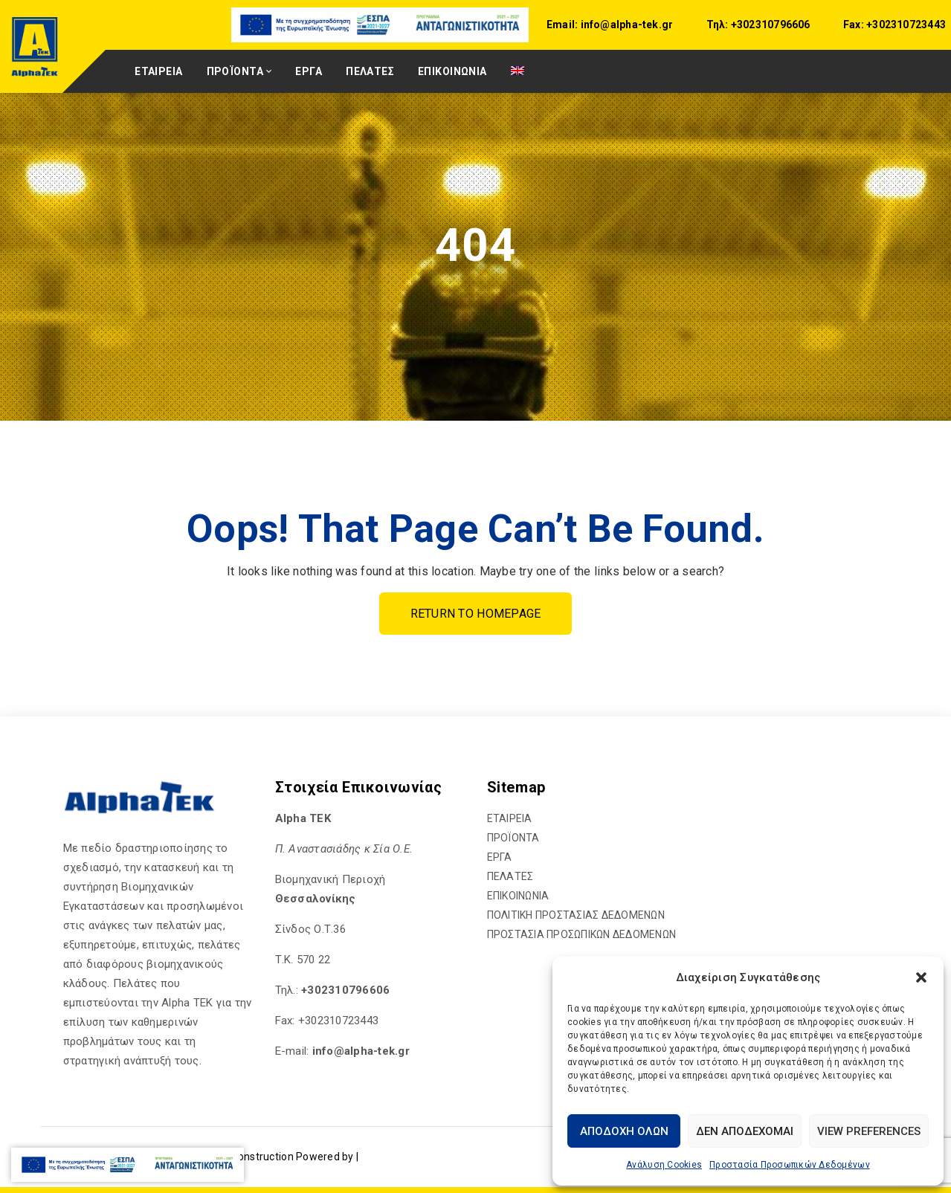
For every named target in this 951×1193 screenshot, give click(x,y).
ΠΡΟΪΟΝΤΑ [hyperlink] (235, 71)
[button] (921, 977)
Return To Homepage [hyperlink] (475, 614)
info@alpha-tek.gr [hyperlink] (625, 24)
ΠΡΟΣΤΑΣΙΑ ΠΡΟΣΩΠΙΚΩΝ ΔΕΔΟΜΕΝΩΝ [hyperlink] (582, 934)
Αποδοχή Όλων (624, 1131)
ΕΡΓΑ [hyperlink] (308, 71)
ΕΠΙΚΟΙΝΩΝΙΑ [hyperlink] (452, 71)
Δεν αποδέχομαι (744, 1131)
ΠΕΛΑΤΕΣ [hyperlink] (370, 71)
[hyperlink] (381, 24)
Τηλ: (717, 24)
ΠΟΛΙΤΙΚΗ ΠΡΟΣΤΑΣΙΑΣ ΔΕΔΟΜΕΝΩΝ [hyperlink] (576, 915)
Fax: (853, 24)
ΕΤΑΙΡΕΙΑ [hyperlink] (158, 71)
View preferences (869, 1131)
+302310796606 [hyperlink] (769, 24)
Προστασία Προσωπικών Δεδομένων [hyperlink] (789, 1165)
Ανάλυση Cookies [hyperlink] (664, 1165)
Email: (562, 24)
